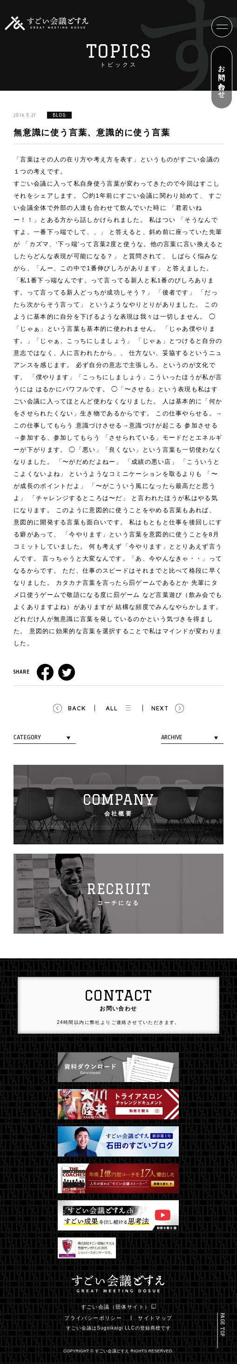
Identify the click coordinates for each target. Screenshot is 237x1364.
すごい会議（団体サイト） (118, 1307)
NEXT (160, 708)
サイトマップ (155, 1318)
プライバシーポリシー (93, 1318)
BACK (77, 708)
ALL (112, 708)
